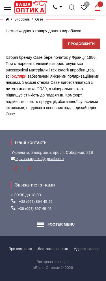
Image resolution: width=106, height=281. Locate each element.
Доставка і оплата (53, 249)
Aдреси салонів (87, 249)
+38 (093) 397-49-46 (34, 208)
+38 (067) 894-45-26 (36, 201)
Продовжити (81, 44)
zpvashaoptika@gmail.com (39, 158)
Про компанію (20, 249)
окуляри (19, 76)
